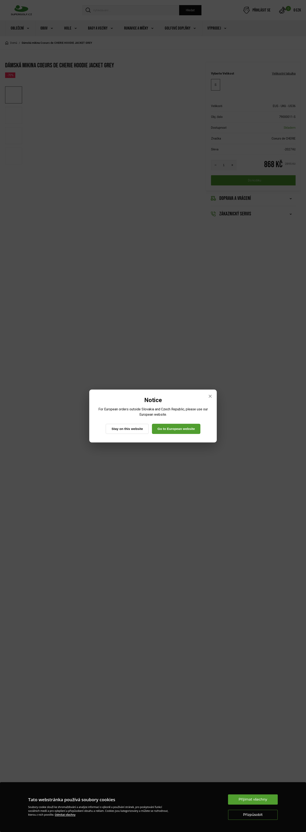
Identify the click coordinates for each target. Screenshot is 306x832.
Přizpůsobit (253, 815)
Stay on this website (126, 429)
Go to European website (177, 429)
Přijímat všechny (253, 799)
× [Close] (210, 396)
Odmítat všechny (65, 814)
